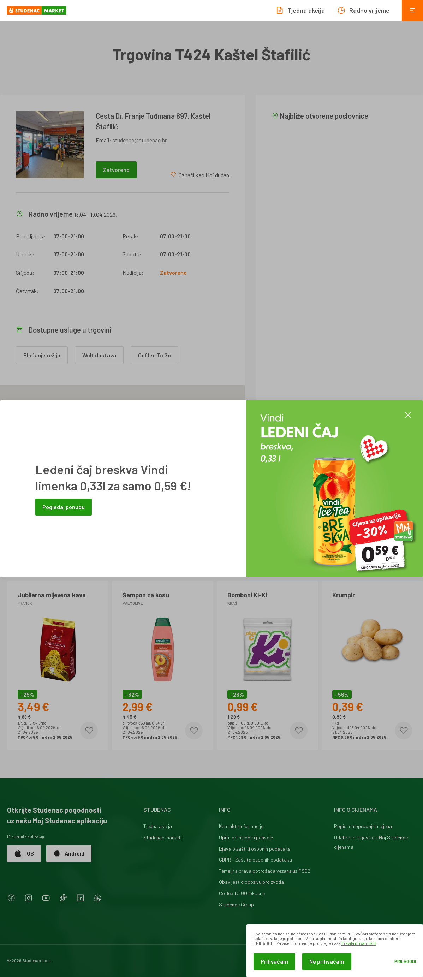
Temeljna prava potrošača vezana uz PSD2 (264, 871)
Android (68, 853)
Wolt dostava (99, 355)
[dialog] (334, 950)
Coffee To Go (154, 355)
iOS (24, 853)
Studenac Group (236, 904)
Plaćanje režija (41, 355)
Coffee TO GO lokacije (242, 893)
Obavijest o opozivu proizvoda (251, 882)
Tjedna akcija (157, 826)
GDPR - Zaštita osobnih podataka (255, 860)
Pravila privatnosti (358, 943)
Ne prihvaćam (326, 961)
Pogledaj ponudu (63, 507)
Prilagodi (405, 961)
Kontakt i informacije (241, 826)
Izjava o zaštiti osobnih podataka (255, 849)
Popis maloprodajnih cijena (363, 826)
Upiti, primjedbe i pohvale (246, 837)
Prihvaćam (274, 961)
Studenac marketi (162, 837)
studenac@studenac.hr (139, 140)
